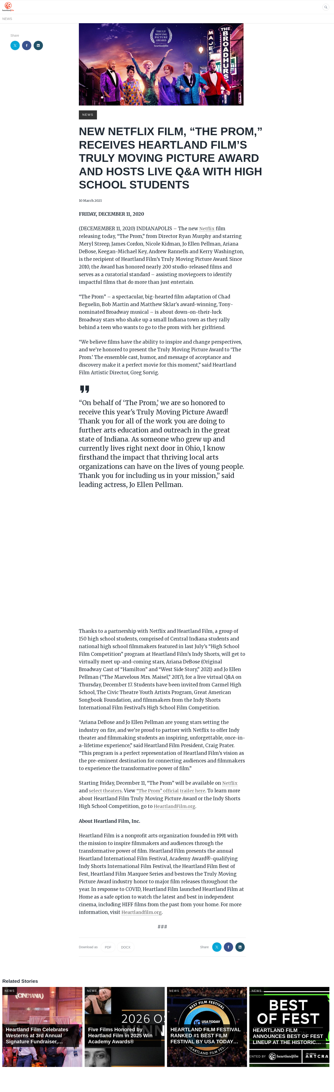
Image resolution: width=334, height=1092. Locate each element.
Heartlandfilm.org (143, 911)
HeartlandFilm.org (175, 805)
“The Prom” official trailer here (174, 790)
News (7, 19)
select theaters (106, 790)
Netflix (207, 228)
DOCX (125, 946)
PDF (108, 946)
